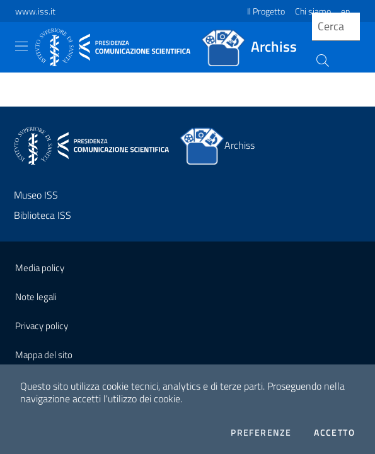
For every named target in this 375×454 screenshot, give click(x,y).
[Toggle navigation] (21, 46)
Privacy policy (41, 325)
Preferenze (261, 432)
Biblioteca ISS (42, 215)
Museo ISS (36, 194)
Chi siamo (313, 11)
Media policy (39, 267)
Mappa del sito (43, 354)
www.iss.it (35, 11)
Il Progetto (266, 11)
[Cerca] (321, 59)
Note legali (36, 296)
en (345, 11)
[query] (336, 27)
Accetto (334, 432)
